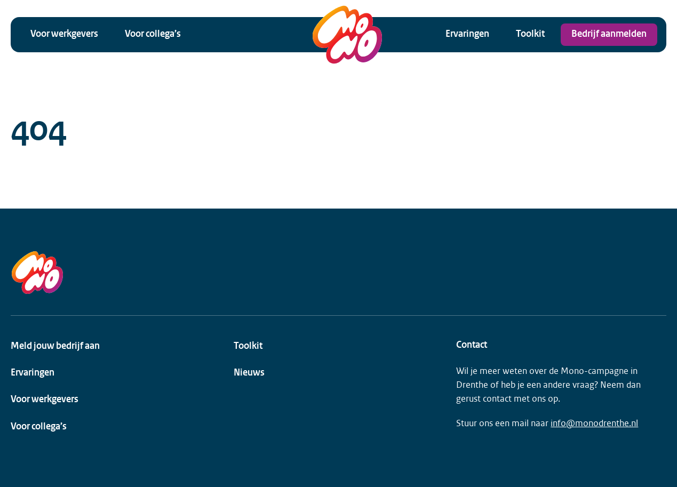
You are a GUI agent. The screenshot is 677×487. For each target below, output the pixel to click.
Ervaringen (467, 34)
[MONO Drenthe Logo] (347, 34)
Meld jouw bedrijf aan (55, 346)
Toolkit (530, 34)
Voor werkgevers (64, 34)
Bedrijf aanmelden (609, 34)
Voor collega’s (153, 34)
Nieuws (249, 373)
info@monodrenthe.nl (594, 423)
